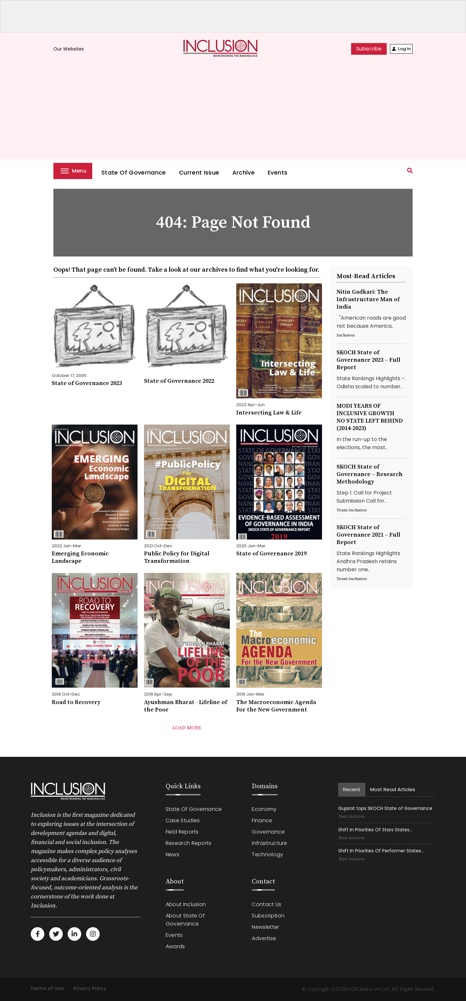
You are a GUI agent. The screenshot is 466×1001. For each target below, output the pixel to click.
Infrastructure (269, 843)
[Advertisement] (233, 114)
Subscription (268, 915)
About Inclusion (186, 904)
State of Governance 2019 (271, 553)
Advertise (264, 938)
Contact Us (266, 904)
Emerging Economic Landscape (80, 557)
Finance (262, 820)
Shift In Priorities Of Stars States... (375, 829)
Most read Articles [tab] (392, 789)
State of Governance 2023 (87, 383)
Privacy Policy (89, 988)
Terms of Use (47, 988)
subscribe (369, 48)
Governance (268, 832)
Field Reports (182, 832)
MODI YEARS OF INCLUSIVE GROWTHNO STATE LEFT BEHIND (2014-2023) (370, 417)
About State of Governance (185, 919)
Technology (267, 854)
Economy (264, 809)
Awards (175, 946)
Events (277, 172)
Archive (243, 172)
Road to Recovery (76, 702)
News (172, 854)
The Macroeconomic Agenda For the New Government (276, 706)
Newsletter (265, 927)
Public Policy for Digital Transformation (176, 557)
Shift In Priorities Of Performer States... (381, 850)
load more (186, 728)
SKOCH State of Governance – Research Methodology (370, 474)
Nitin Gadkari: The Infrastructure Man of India (368, 299)
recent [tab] (352, 789)
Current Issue (199, 172)
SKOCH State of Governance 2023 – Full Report (368, 360)
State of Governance (133, 172)
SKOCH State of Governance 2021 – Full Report (368, 535)
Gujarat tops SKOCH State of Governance (385, 808)
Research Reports (189, 843)
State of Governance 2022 (179, 381)
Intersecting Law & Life (269, 412)
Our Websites (71, 49)
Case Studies (183, 820)
